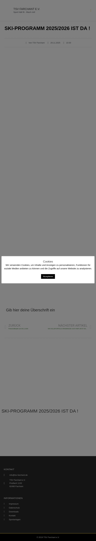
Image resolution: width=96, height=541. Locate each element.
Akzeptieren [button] (48, 276)
